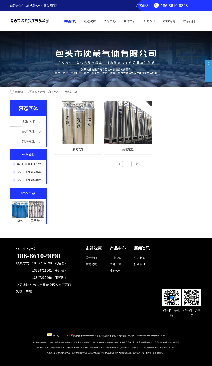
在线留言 (169, 21)
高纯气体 (28, 131)
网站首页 (70, 21)
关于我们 (91, 257)
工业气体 (28, 121)
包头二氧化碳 (119, 342)
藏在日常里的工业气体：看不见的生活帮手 (42, 164)
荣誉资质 (91, 264)
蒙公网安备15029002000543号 (85, 336)
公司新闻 (139, 257)
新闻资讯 (149, 21)
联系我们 (189, 21)
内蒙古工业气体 (132, 342)
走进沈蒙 (90, 21)
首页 (35, 91)
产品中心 (110, 21)
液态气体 (28, 141)
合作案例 (130, 21)
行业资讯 (139, 264)
